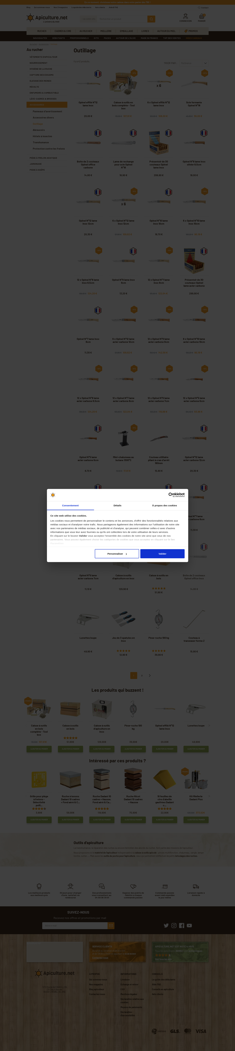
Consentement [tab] (70, 505)
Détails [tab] (118, 505)
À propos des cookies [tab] (164, 505)
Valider (162, 553)
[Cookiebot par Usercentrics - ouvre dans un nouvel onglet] (171, 495)
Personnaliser (117, 553)
